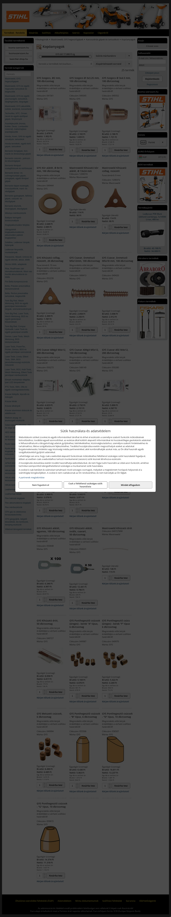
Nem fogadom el (40, 484)
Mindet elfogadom (130, 484)
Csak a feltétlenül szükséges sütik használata (85, 485)
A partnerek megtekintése (31, 477)
